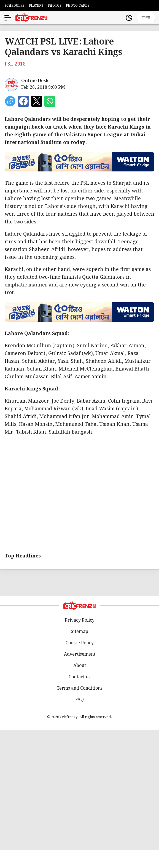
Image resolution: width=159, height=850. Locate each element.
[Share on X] (36, 101)
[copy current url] (10, 101)
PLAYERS (36, 5)
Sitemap (79, 631)
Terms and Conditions (80, 688)
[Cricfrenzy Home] (31, 17)
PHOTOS (54, 5)
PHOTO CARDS (78, 5)
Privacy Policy (80, 620)
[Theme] (129, 18)
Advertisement (79, 654)
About (79, 665)
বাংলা (146, 17)
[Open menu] (7, 17)
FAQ (79, 699)
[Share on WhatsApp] (49, 101)
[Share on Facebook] (23, 101)
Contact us (79, 677)
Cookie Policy (80, 643)
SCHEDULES (14, 5)
